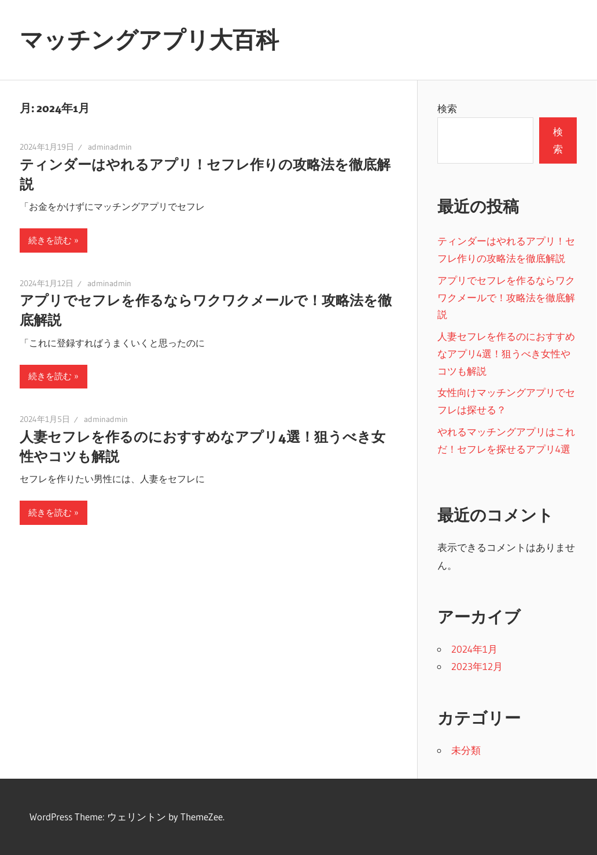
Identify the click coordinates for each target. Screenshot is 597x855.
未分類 (466, 750)
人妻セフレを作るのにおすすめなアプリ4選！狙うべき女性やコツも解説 (506, 353)
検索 (447, 108)
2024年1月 (474, 649)
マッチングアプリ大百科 (149, 39)
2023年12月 (477, 666)
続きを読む (50, 240)
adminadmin (110, 147)
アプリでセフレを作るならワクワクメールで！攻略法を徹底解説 (506, 297)
